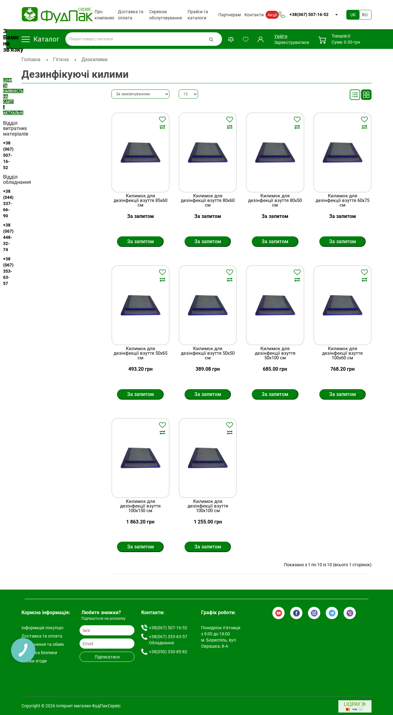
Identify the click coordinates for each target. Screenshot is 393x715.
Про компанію (104, 14)
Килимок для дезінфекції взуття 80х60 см (208, 200)
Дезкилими (94, 59)
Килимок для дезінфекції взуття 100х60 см (342, 353)
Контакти (254, 14)
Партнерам (229, 14)
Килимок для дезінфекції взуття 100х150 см (140, 506)
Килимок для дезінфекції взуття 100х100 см (208, 506)
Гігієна (61, 59)
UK (353, 14)
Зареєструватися (291, 42)
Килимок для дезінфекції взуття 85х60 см (140, 200)
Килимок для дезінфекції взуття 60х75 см (342, 200)
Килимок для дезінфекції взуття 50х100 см (275, 353)
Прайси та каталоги (198, 14)
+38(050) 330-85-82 (168, 651)
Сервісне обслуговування (165, 14)
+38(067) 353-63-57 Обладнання (168, 639)
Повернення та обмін (42, 644)
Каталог (40, 39)
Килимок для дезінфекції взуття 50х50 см (208, 353)
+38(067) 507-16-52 (309, 14)
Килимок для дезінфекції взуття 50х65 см (140, 353)
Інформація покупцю (42, 627)
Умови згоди (34, 660)
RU (365, 14)
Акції (272, 14)
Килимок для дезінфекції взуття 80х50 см (275, 200)
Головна (31, 59)
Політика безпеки (39, 652)
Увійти (280, 36)
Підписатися (107, 656)
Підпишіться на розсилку (103, 618)
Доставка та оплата (130, 14)
